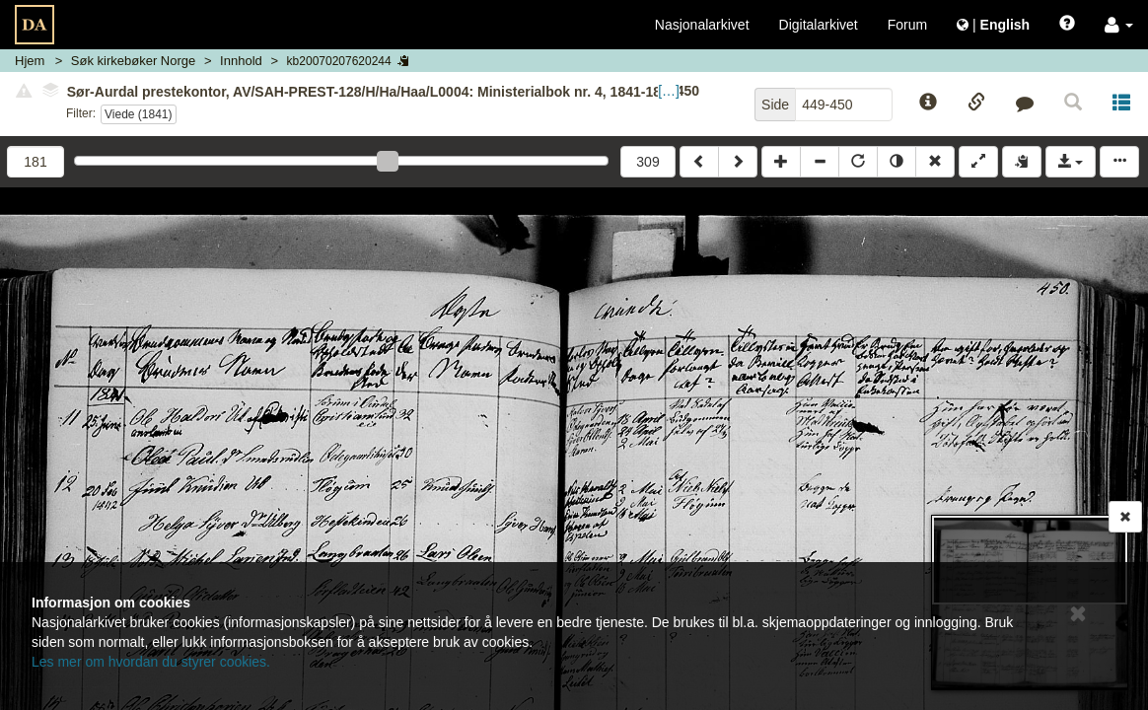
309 (647, 162)
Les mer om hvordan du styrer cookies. (151, 662)
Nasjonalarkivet (702, 25)
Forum (907, 25)
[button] (1119, 24)
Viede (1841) (139, 114)
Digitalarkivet (818, 25)
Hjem (29, 60)
